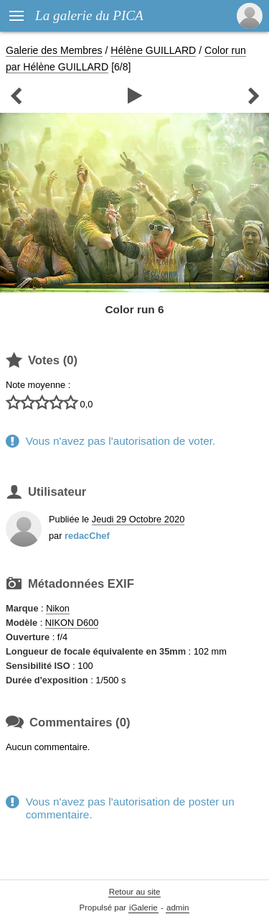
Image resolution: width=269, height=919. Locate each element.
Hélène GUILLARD (153, 50)
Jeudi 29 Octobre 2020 (138, 519)
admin (177, 907)
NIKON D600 (72, 622)
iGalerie (143, 907)
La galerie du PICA (89, 15)
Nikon (58, 608)
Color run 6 (134, 309)
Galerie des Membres (54, 50)
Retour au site (135, 891)
